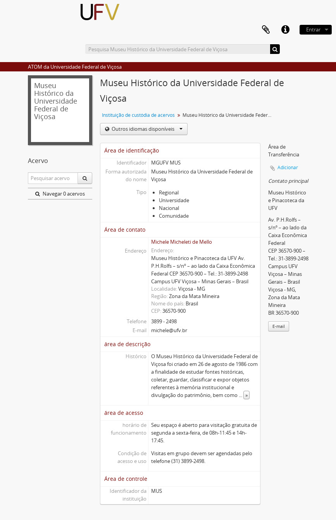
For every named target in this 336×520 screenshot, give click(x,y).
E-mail (278, 326)
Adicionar (287, 167)
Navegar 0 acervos (60, 193)
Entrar (313, 29)
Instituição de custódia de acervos (138, 115)
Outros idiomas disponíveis (146, 128)
